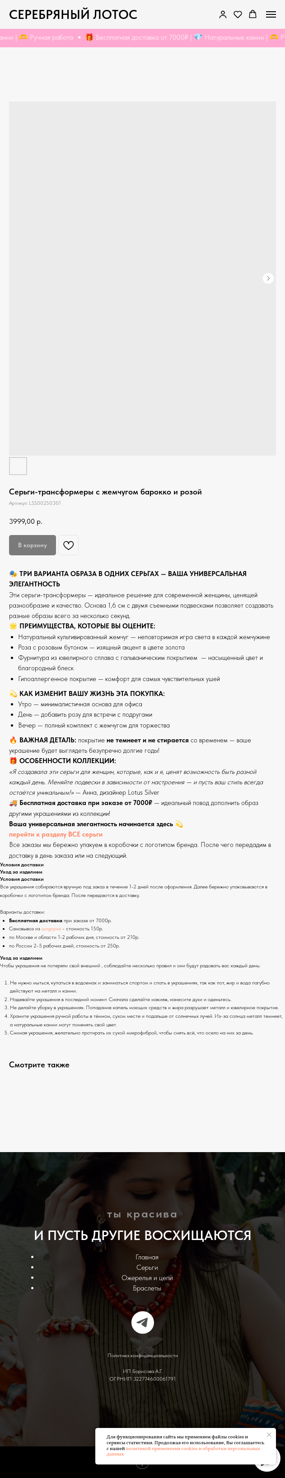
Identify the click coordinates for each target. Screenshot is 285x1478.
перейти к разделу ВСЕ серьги (56, 834)
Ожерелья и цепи (147, 1277)
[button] (238, 14)
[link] (223, 14)
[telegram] (142, 1322)
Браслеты (147, 1288)
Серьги (147, 1267)
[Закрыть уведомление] (269, 1434)
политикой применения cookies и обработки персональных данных (183, 1452)
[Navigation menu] (271, 14)
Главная (147, 1257)
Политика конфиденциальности (142, 1355)
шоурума (51, 928)
